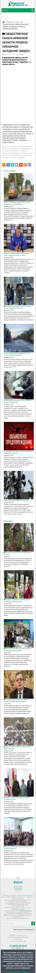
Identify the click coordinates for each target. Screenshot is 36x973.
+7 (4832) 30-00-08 (18, 946)
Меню (5, 10)
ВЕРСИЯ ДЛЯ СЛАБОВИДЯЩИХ (24, 930)
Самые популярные (10, 171)
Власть (21, 54)
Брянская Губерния (18, 888)
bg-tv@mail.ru (26, 911)
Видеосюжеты (8, 521)
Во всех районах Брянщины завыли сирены (16, 500)
